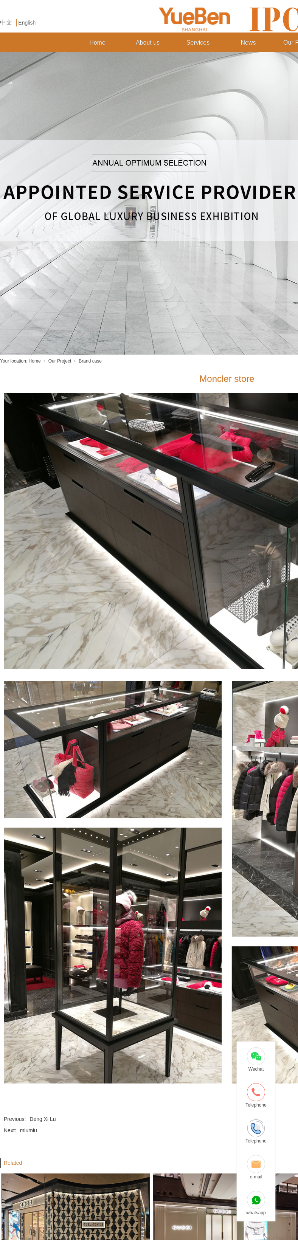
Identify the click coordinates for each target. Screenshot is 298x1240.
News (248, 42)
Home (97, 42)
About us (148, 42)
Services (198, 42)
